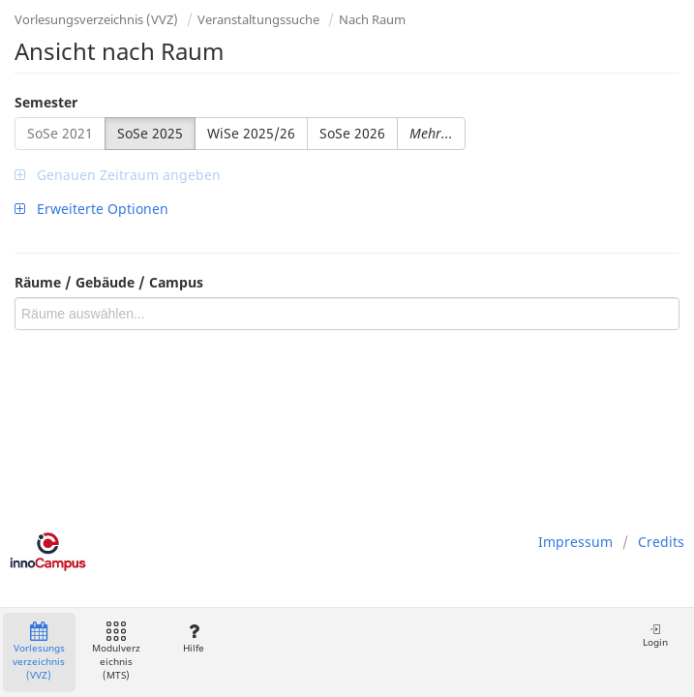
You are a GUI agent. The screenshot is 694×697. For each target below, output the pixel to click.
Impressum (575, 541)
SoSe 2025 (150, 133)
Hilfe (193, 638)
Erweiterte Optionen (91, 208)
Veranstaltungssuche (258, 19)
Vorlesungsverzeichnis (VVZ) (96, 19)
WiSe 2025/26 (251, 133)
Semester (46, 102)
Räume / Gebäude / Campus (109, 282)
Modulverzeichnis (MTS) (116, 652)
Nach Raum (372, 19)
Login (655, 635)
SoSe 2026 (352, 133)
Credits (661, 541)
